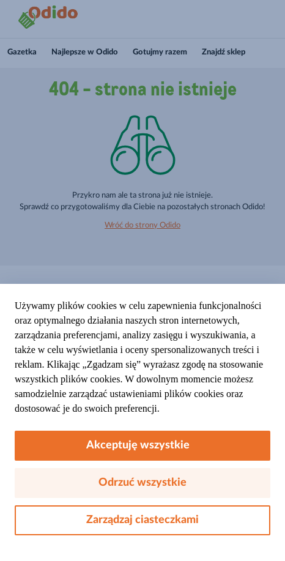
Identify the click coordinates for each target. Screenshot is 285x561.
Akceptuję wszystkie (142, 445)
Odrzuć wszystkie (142, 482)
